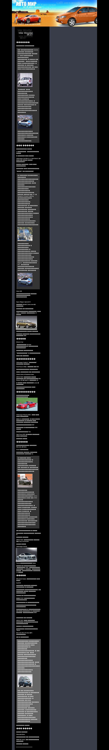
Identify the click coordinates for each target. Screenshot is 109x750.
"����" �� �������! (25, 171)
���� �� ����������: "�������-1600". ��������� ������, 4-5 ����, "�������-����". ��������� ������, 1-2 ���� (28, 569)
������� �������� (25, 45)
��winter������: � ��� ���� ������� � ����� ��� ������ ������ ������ (28, 420)
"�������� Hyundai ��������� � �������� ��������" (27, 346)
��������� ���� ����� (27, 331)
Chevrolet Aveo (20, 734)
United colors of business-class (25, 374)
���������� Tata (23, 431)
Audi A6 (18, 583)
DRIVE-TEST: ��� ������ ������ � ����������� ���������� (27, 622)
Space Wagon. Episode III (23, 302)
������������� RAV (25, 424)
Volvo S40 (19, 291)
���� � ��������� (24, 626)
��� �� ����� (22, 355)
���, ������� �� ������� (28, 372)
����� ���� (21, 438)
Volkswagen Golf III (21, 546)
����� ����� (22, 537)
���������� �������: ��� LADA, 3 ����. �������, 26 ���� (28, 313)
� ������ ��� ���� (25, 155)
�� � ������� (22, 637)
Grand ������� (22, 449)
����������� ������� (27, 369)
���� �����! (22, 732)
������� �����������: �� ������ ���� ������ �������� (28, 591)
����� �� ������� (24, 308)
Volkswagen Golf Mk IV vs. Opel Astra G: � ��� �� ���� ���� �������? (28, 160)
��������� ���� (24, 149)
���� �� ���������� (26, 595)
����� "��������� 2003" (26, 612)
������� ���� (22, 725)
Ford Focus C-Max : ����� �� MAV (27, 366)
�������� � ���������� (27, 602)
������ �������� (24, 350)
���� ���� (21, 544)
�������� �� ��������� (27, 737)
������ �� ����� (24, 617)
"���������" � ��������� (28, 353)
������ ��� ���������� (27, 168)
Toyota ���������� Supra (26, 563)
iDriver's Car (19, 342)
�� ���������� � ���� (26, 530)
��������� (21, 297)
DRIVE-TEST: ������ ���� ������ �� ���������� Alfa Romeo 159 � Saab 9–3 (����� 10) (28, 378)
